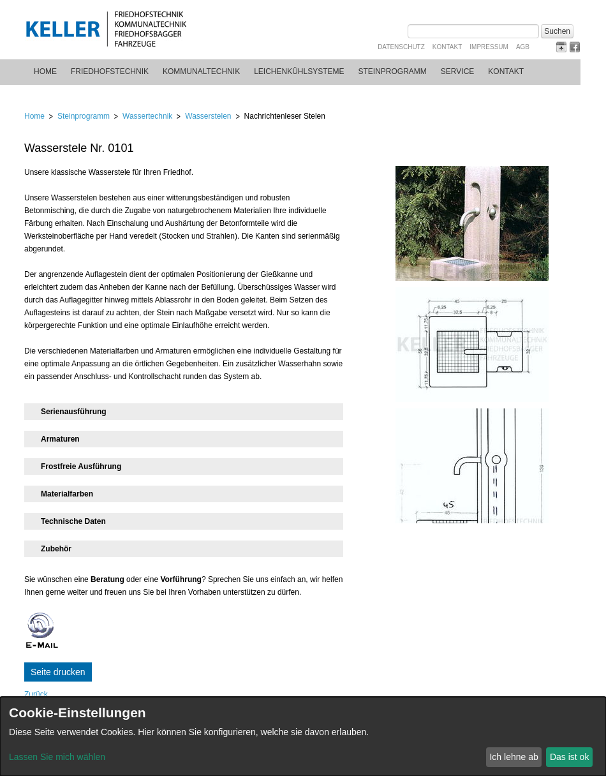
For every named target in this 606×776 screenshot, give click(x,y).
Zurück (36, 694)
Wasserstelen (208, 116)
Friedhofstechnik (110, 71)
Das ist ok (569, 757)
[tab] (183, 411)
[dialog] (303, 736)
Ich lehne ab (513, 757)
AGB (522, 46)
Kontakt (447, 46)
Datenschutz (401, 46)
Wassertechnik (147, 116)
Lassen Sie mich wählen (57, 757)
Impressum (488, 46)
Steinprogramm (392, 71)
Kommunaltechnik (201, 71)
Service (457, 71)
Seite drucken (58, 672)
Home (45, 71)
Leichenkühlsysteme (299, 71)
